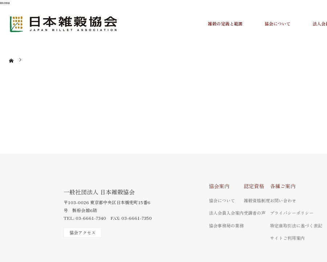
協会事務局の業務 (226, 225)
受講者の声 (255, 213)
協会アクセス (82, 232)
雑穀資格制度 (257, 200)
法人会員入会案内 (226, 213)
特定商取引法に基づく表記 (296, 225)
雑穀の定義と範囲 (225, 23)
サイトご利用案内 (287, 238)
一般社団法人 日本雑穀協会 (99, 192)
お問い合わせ (283, 200)
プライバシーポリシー (292, 213)
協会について (278, 23)
